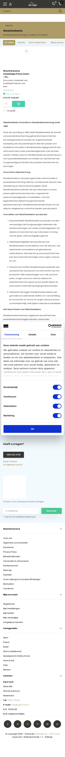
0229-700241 (10, 461)
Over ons (7, 538)
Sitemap (7, 570)
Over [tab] (53, 334)
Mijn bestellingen (11, 608)
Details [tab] (32, 334)
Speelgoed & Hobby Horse (16, 655)
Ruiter (6, 646)
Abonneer (51, 510)
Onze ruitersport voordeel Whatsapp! (21, 579)
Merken (9, 25)
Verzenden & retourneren (16, 561)
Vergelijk (9, 110)
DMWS (38, 733)
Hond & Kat (8, 660)
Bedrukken (8, 583)
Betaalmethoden (11, 556)
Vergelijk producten (13, 622)
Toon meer (54, 34)
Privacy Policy (10, 551)
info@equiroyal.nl (12, 464)
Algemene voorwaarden (15, 542)
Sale (5, 665)
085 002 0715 (13, 454)
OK (32, 429)
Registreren (9, 603)
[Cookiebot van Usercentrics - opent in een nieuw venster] (48, 326)
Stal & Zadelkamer (12, 651)
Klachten (7, 574)
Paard (6, 642)
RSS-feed (55, 733)
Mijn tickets (8, 613)
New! (5, 637)
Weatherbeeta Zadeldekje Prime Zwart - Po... (16, 73)
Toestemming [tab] (11, 334)
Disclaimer (8, 547)
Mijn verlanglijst (10, 617)
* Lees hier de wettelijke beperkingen (19, 516)
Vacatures (8, 588)
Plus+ (45, 733)
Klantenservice (10, 565)
